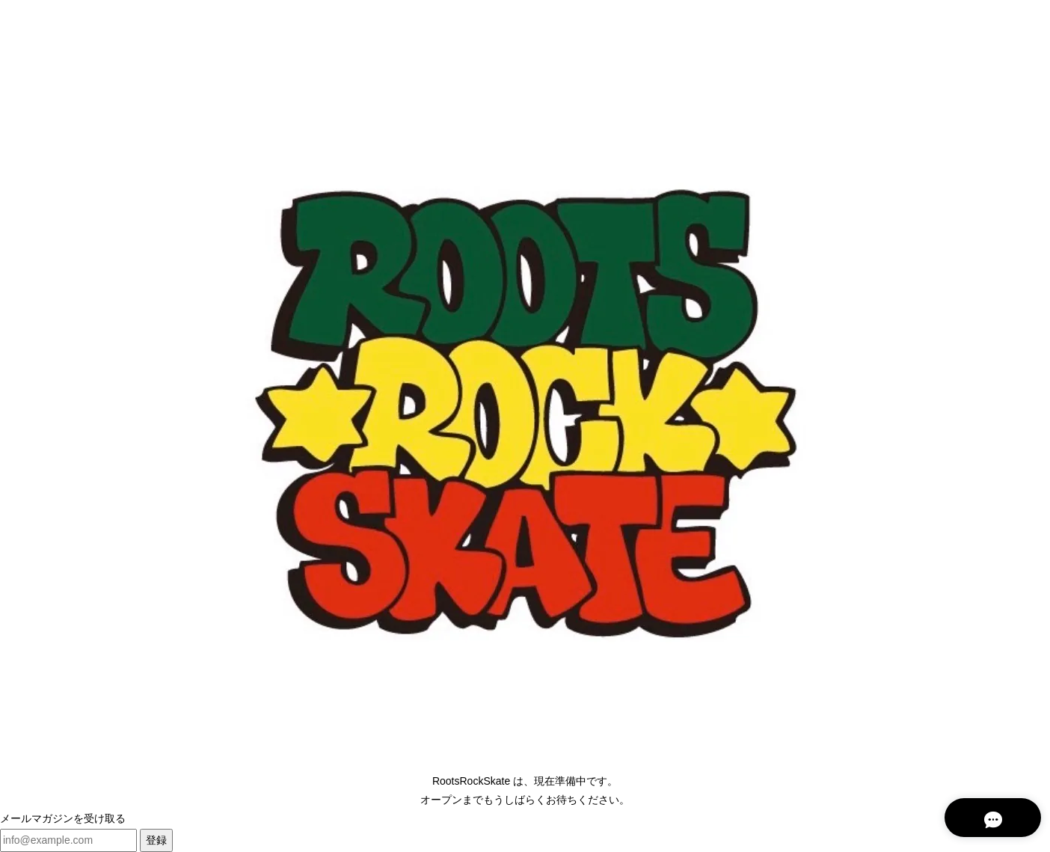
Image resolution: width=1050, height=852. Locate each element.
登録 (156, 840)
